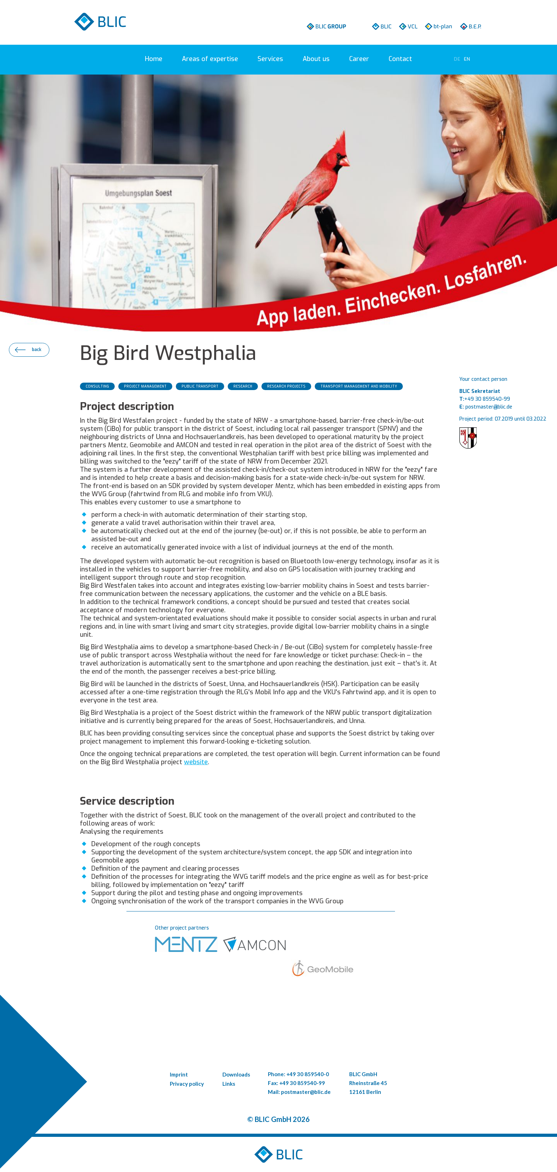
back (36, 349)
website (196, 762)
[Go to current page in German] (457, 59)
